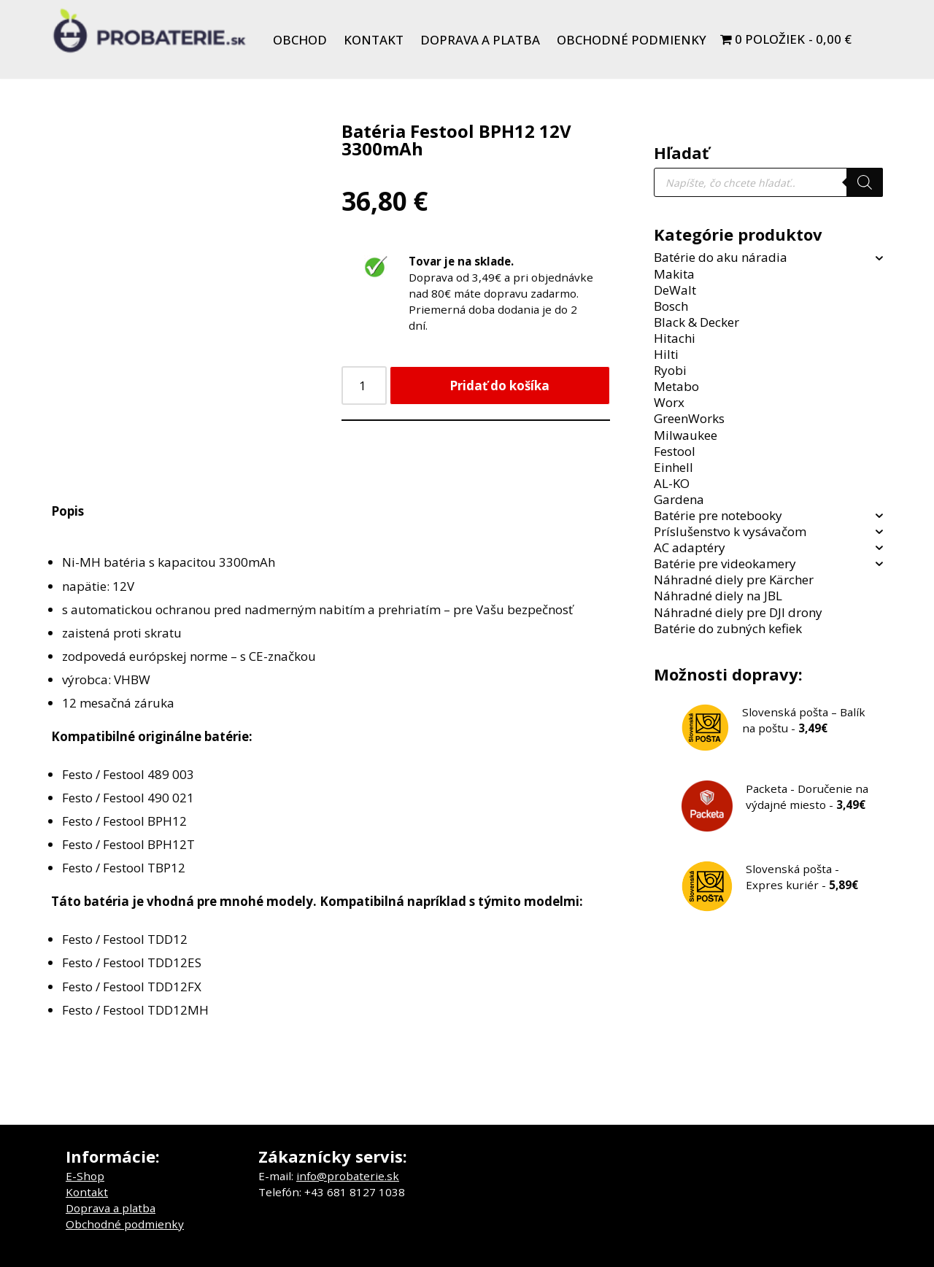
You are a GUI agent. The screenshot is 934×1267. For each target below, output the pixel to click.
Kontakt (374, 39)
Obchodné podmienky (631, 39)
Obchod (300, 39)
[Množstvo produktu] (364, 385)
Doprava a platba (480, 39)
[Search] (864, 182)
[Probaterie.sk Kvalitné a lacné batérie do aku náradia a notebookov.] (149, 30)
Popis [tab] (67, 511)
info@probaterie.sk (347, 1176)
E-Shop (85, 1176)
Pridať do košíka (499, 385)
